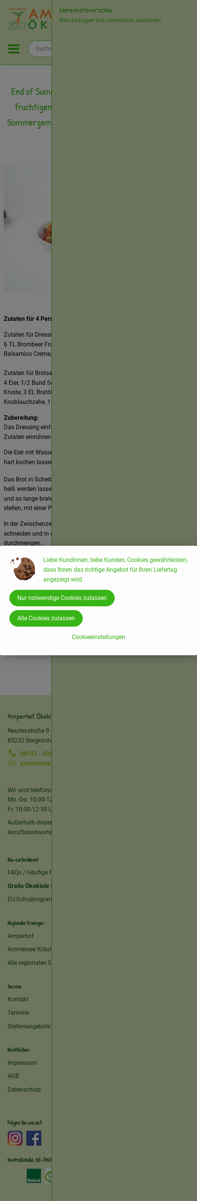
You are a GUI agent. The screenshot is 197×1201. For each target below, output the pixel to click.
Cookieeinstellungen (98, 637)
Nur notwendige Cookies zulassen (62, 597)
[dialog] (98, 600)
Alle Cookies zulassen (46, 618)
